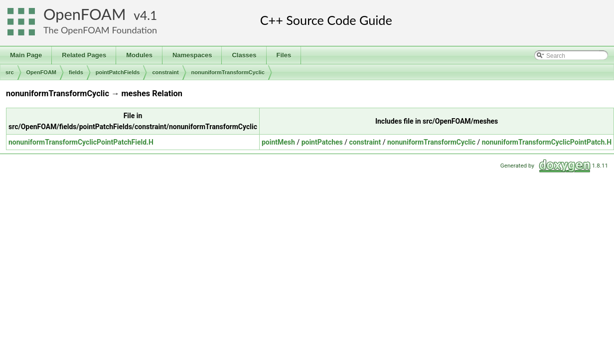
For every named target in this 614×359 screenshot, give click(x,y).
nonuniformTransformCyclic (228, 72)
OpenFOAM (84, 14)
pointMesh (278, 142)
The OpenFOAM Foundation (100, 29)
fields (76, 72)
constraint (165, 72)
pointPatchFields (118, 72)
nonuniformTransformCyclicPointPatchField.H (81, 142)
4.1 (148, 15)
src (9, 72)
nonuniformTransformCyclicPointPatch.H (547, 142)
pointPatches (322, 142)
